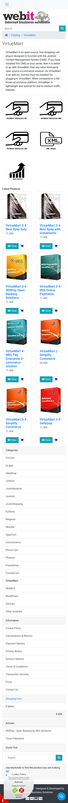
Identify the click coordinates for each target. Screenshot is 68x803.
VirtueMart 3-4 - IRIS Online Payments (51, 290)
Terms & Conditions (17, 666)
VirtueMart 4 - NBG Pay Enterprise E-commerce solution (15, 358)
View (12, 246)
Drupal (9, 465)
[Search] (30, 28)
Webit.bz (29, 788)
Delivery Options (15, 658)
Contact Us (12, 689)
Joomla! (10, 496)
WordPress (12, 596)
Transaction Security (17, 674)
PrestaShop (12, 565)
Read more (19, 782)
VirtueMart (29, 35)
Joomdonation (14, 488)
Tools (9, 681)
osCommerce (13, 542)
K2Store (10, 511)
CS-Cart (10, 457)
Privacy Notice (14, 651)
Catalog (15, 35)
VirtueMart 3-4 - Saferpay (51, 421)
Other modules (14, 611)
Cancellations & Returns (19, 635)
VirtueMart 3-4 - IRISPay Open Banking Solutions (17, 292)
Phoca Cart (12, 550)
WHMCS (10, 588)
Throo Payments (15, 738)
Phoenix (10, 557)
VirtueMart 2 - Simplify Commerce (49, 355)
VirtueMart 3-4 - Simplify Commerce (17, 423)
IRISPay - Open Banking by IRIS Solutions (28, 730)
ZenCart (10, 603)
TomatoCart (12, 573)
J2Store (10, 480)
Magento (11, 519)
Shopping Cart (14, 698)
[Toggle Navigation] (7, 4)
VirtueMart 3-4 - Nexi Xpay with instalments (51, 229)
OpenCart (11, 534)
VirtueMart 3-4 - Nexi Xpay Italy (17, 227)
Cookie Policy (13, 628)
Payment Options (15, 643)
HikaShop (11, 473)
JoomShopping (14, 503)
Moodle (10, 527)
